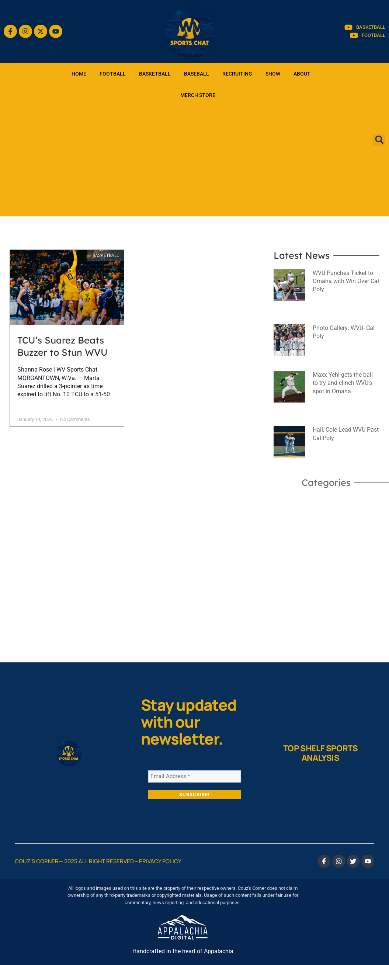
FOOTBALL (113, 74)
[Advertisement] (194, 161)
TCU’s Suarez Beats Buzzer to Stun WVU (62, 346)
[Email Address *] (194, 776)
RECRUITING (237, 74)
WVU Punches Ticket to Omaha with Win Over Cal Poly (346, 281)
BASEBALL (196, 74)
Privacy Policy (160, 860)
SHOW (272, 74)
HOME (79, 74)
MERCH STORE (197, 95)
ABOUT (302, 74)
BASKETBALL (155, 74)
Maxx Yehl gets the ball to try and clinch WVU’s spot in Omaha (343, 383)
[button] (379, 140)
